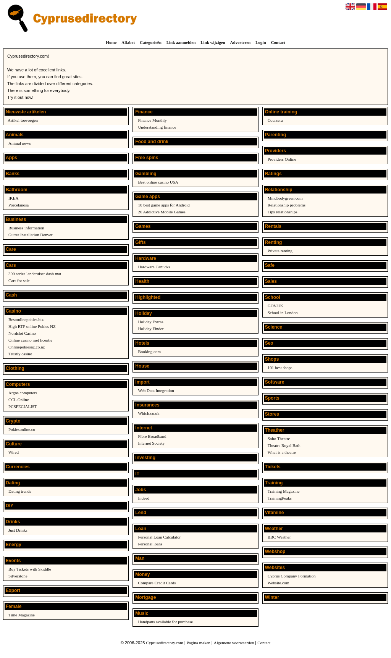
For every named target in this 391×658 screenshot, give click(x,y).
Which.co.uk (148, 413)
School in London (283, 312)
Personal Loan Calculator (159, 537)
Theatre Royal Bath (284, 445)
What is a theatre (282, 452)
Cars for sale (19, 280)
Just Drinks (17, 530)
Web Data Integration (156, 390)
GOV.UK (275, 305)
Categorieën (151, 42)
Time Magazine (21, 615)
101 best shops (280, 367)
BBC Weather (279, 537)
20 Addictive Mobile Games (161, 212)
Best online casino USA (158, 182)
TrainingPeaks (280, 498)
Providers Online (282, 159)
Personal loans (150, 544)
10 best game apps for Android (163, 205)
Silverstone (17, 576)
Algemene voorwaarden (234, 642)
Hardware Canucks (154, 266)
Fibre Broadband (152, 436)
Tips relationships (282, 212)
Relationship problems (286, 205)
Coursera (275, 120)
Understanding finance (157, 127)
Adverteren (240, 42)
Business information (26, 228)
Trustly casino (20, 354)
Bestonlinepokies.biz (26, 319)
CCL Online (18, 399)
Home (111, 42)
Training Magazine (284, 491)
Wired (13, 452)
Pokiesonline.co (21, 429)
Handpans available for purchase (165, 621)
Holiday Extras (150, 321)
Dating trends (19, 491)
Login (260, 42)
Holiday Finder (150, 328)
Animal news (19, 143)
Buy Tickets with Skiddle (29, 569)
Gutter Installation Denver (30, 234)
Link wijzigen (212, 42)
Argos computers (22, 392)
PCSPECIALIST (22, 406)
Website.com (278, 583)
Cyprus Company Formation (292, 576)
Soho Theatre (279, 438)
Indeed (143, 498)
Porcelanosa (18, 205)
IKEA (13, 198)
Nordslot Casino (22, 333)
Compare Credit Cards (157, 583)
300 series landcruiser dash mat (34, 273)
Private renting (280, 250)
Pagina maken (198, 642)
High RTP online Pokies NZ (32, 326)
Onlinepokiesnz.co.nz (26, 347)
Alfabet (128, 42)
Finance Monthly (152, 120)
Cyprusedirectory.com (164, 642)
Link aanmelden (181, 42)
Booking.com (149, 351)
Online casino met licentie (30, 340)
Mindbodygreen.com (285, 198)
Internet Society (151, 443)
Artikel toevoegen (23, 120)
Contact (278, 42)
